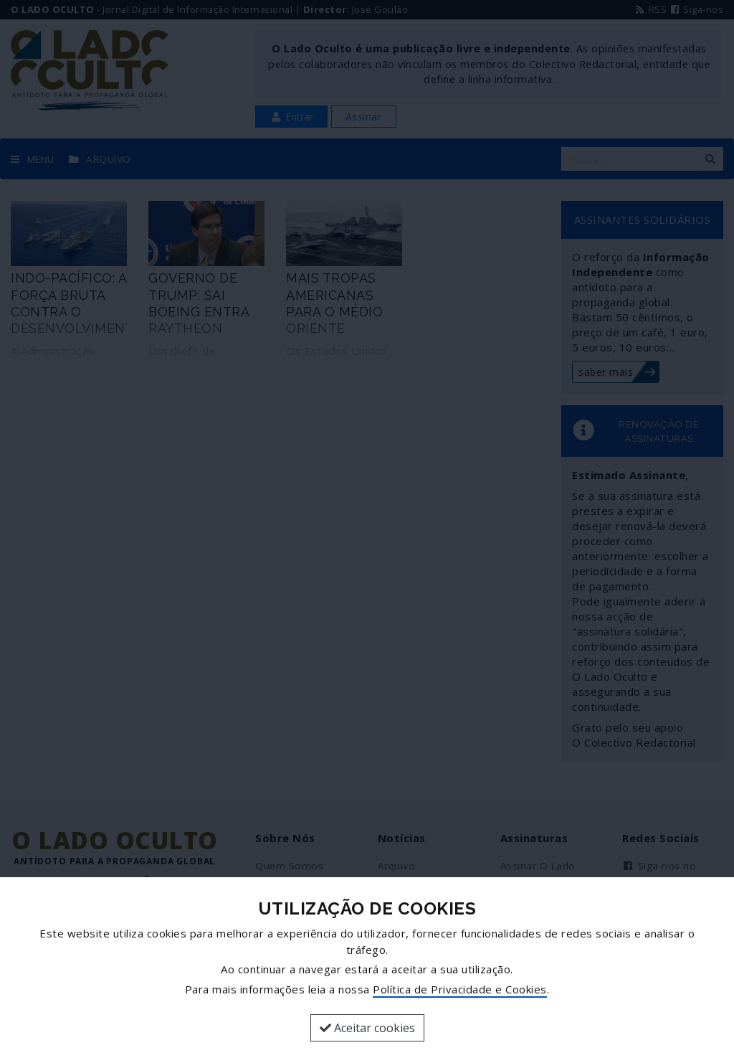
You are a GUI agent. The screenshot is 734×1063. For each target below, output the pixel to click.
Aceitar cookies (367, 1028)
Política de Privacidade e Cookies (460, 989)
